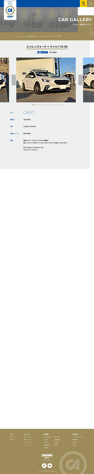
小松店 (46, 439)
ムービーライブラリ (29, 442)
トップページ (18, 36)
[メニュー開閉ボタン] (90, 3)
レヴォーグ (29, 112)
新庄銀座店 (57, 439)
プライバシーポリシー (78, 437)
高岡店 (56, 442)
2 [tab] (38, 104)
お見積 (74, 445)
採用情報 (74, 439)
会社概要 (75, 434)
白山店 (46, 447)
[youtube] (49, 465)
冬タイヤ (12, 439)
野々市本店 (47, 437)
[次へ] (80, 80)
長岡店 (56, 445)
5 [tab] (51, 104)
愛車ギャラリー (28, 439)
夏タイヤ (12, 437)
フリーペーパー (28, 445)
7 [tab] (60, 104)
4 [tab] (47, 104)
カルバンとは (27, 437)
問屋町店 (46, 445)
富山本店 (56, 437)
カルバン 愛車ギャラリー (31, 36)
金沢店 (46, 442)
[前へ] (14, 80)
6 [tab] (56, 104)
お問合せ (74, 442)
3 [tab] (42, 104)
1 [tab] (33, 104)
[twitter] (44, 465)
